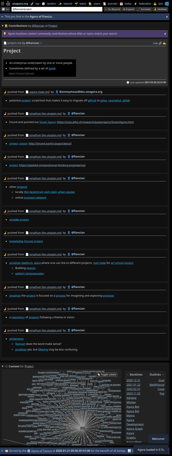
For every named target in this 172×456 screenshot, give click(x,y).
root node (99, 263)
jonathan (15, 263)
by (84, 91)
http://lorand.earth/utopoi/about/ (50, 143)
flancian (20, 344)
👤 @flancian (76, 113)
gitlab (126, 100)
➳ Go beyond (112, 9)
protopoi (108, 295)
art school (117, 263)
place (37, 263)
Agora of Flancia (41, 451)
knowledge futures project (26, 241)
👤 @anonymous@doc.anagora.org (78, 92)
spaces (31, 268)
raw (155, 43)
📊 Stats (133, 451)
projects (22, 187)
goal (51, 68)
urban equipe (66, 192)
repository (18, 317)
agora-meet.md (39, 92)
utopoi (23, 143)
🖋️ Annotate (144, 9)
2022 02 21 (133, 389)
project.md (14, 43)
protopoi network (35, 197)
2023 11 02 (133, 393)
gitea (103, 100)
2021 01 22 (133, 385)
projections (16, 339)
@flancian (38, 26)
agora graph (134, 429)
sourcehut (114, 100)
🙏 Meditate (160, 9)
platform (27, 263)
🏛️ (29, 451)
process (61, 295)
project (25, 100)
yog (162, 393)
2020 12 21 (133, 380)
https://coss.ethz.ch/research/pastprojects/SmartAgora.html (95, 122)
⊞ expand (128, 9)
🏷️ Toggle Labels (106, 374)
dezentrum (36, 192)
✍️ (164, 43)
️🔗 (160, 43)
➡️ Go (5, 9)
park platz (50, 192)
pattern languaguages (29, 273)
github (92, 100)
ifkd (26, 192)
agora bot (132, 407)
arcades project (19, 219)
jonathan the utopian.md (45, 113)
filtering (43, 349)
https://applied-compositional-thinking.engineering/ (52, 165)
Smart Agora (47, 122)
